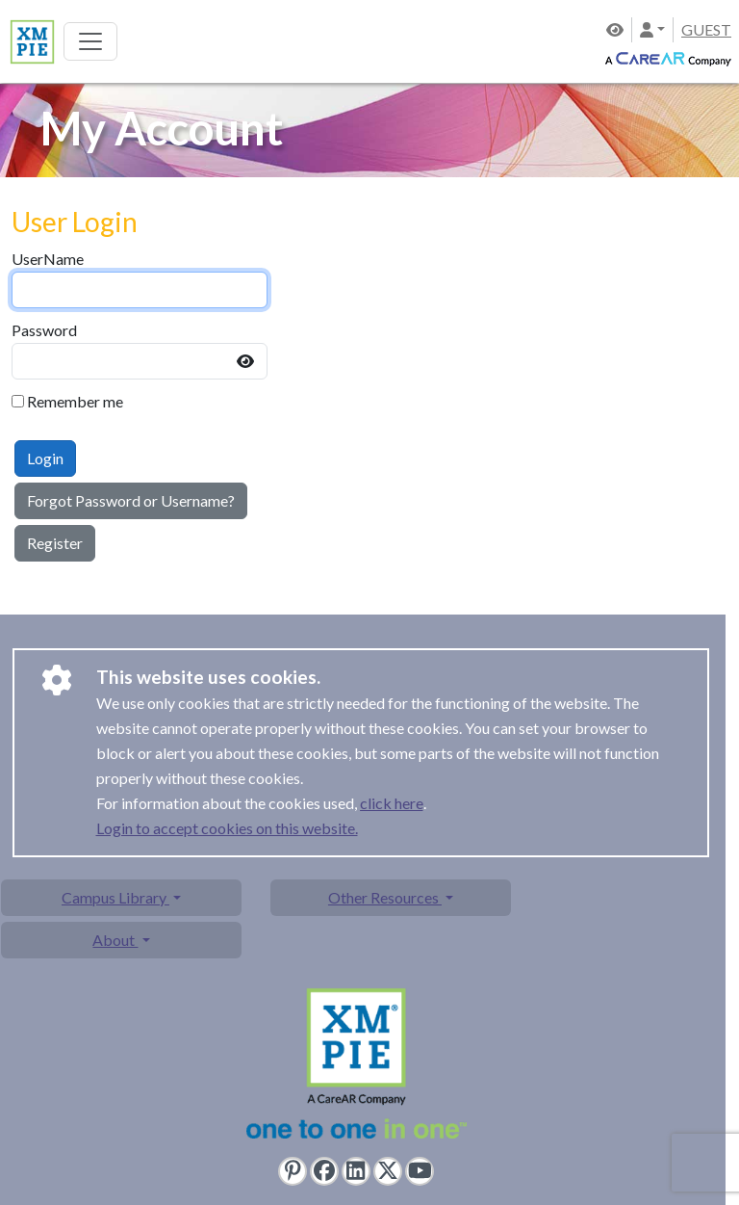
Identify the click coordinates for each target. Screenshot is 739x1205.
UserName (48, 258)
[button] (652, 29)
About (115, 939)
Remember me (75, 401)
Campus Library (115, 897)
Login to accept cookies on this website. (227, 828)
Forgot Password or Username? (131, 500)
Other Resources (385, 897)
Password (44, 330)
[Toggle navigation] (90, 41)
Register (55, 543)
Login (45, 458)
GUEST (706, 29)
